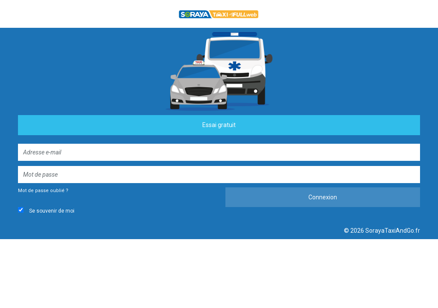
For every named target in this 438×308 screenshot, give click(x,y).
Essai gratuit (219, 124)
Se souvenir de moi (46, 210)
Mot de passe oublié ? (43, 190)
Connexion (322, 197)
